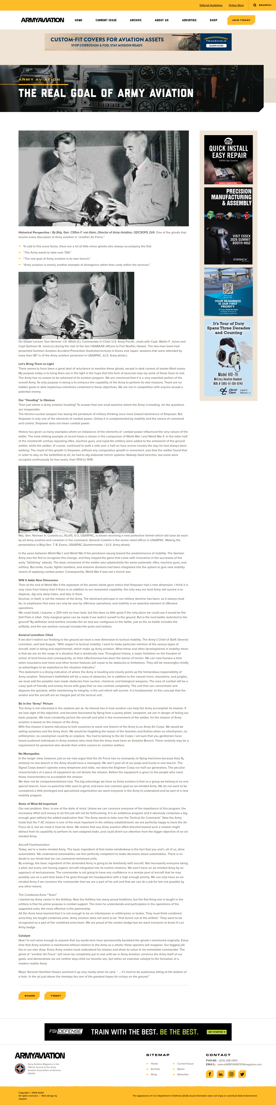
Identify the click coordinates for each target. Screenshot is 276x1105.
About (180, 1069)
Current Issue (106, 20)
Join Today (241, 20)
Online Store (236, 5)
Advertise (189, 20)
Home (78, 20)
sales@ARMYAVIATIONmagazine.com (239, 1064)
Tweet (56, 995)
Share (30, 995)
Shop (213, 20)
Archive (136, 20)
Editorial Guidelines (211, 5)
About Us (162, 20)
